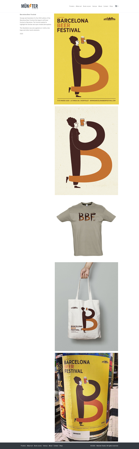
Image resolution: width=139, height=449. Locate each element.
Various (94, 6)
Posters (71, 6)
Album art (79, 6)
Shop (111, 6)
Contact (105, 6)
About (100, 6)
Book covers (87, 6)
